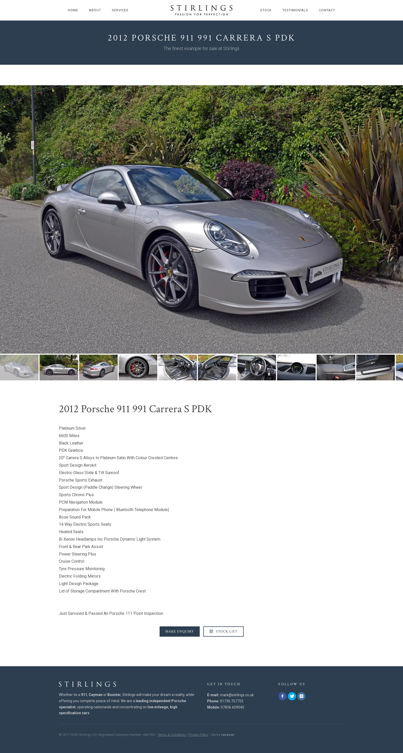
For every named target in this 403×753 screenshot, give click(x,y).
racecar (227, 735)
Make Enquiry (179, 631)
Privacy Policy (198, 735)
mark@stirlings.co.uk (237, 695)
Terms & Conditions (172, 735)
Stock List (223, 631)
